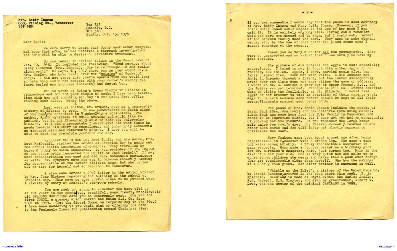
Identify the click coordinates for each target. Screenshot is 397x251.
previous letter (14, 246)
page (388, 246)
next (382, 246)
